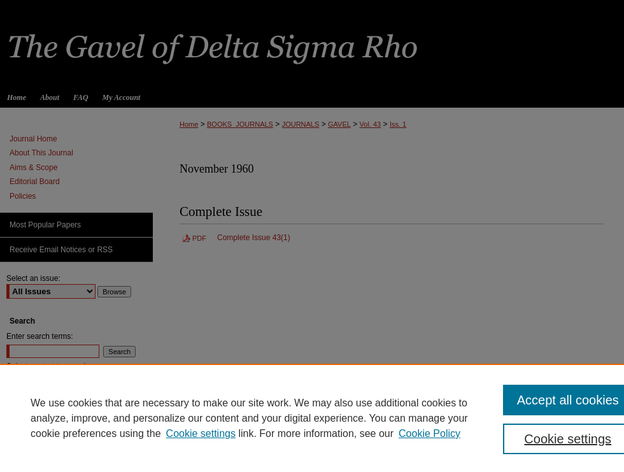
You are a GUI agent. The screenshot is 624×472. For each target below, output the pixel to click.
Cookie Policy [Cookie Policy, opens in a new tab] (429, 433)
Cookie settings (201, 433)
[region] (312, 418)
